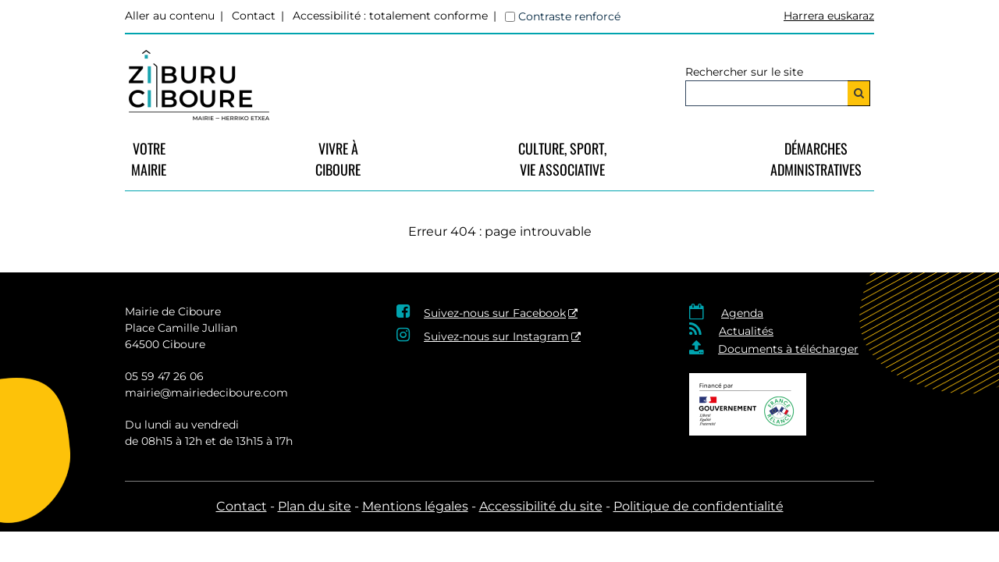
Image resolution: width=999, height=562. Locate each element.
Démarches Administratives (816, 159)
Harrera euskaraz (829, 16)
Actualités (746, 331)
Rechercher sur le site (744, 72)
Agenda (742, 313)
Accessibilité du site (541, 506)
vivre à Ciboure (338, 159)
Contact (254, 16)
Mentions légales (415, 506)
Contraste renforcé (569, 16)
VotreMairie (148, 159)
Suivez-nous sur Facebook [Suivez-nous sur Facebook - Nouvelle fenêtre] (495, 313)
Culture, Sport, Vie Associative (562, 159)
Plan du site (314, 506)
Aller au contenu (170, 16)
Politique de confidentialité (698, 506)
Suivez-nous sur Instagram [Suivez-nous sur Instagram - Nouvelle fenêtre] (496, 336)
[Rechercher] (859, 93)
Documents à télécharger (788, 349)
